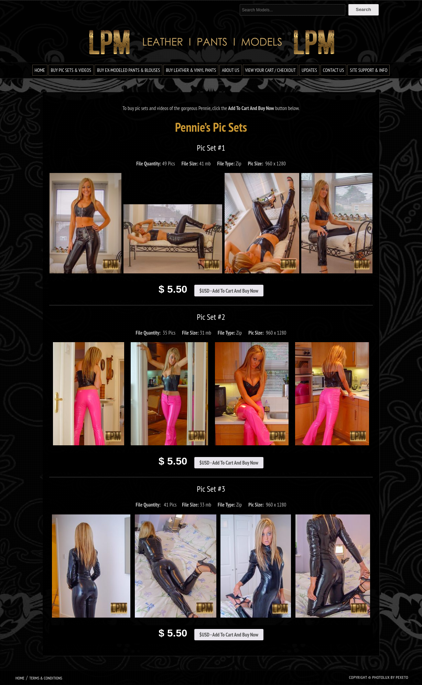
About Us (230, 70)
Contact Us (333, 70)
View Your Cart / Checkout (270, 70)
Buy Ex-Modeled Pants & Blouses (128, 70)
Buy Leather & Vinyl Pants (191, 70)
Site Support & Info (368, 70)
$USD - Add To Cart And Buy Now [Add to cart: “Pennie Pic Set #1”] (228, 290)
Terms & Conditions (45, 678)
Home (40, 70)
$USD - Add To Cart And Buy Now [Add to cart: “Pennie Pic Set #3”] (228, 634)
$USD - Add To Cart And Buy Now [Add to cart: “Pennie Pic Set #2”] (228, 462)
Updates (309, 70)
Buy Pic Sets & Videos (71, 70)
